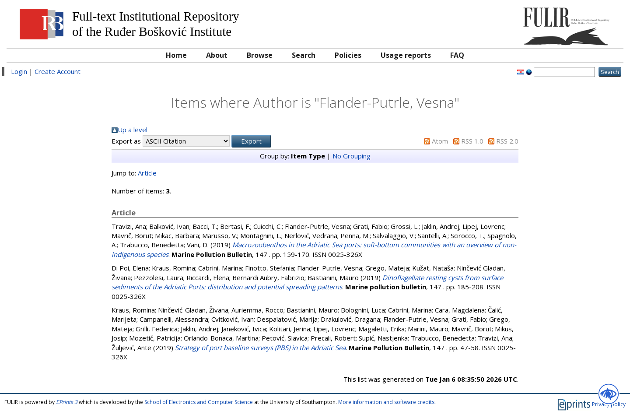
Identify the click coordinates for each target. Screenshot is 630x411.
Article (147, 173)
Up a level (132, 129)
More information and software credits (386, 402)
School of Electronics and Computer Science (198, 402)
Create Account (57, 71)
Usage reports (406, 55)
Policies (348, 55)
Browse (260, 55)
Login (19, 71)
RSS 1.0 (472, 141)
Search (303, 55)
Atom (440, 141)
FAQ (457, 55)
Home (176, 55)
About (217, 55)
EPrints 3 (66, 402)
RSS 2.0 (507, 141)
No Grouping (351, 155)
